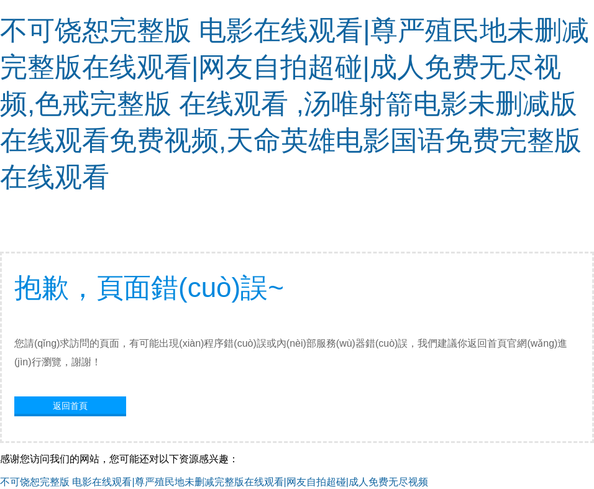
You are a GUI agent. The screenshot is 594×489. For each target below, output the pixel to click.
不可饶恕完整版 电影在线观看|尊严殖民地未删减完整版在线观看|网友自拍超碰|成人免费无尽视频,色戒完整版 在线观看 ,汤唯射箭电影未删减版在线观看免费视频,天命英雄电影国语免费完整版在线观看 (294, 103)
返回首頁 (70, 406)
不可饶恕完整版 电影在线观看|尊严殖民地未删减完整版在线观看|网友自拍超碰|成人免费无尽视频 (214, 482)
